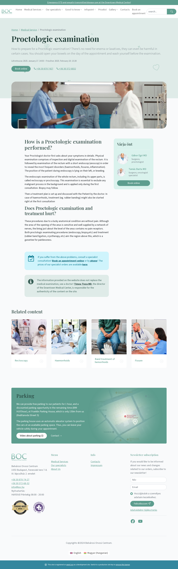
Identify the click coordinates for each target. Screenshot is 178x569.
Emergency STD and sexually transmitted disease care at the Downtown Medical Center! (89, 2)
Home (19, 9)
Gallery (112, 9)
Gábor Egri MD (139, 155)
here (84, 264)
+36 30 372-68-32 (20, 483)
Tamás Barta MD (137, 169)
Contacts (125, 9)
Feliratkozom (142, 503)
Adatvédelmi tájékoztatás (143, 510)
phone (93, 261)
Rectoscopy (21, 360)
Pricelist (102, 9)
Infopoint (89, 9)
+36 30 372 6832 (66, 69)
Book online (21, 69)
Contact (56, 435)
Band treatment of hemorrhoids (105, 360)
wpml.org (69, 565)
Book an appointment (138, 11)
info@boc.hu (17, 487)
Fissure (139, 360)
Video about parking (31, 435)
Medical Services (32, 9)
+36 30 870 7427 (43, 69)
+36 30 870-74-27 (20, 479)
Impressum (96, 465)
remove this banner (123, 565)
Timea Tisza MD (83, 284)
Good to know (72, 9)
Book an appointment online (68, 261)
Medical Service (29, 30)
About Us (55, 469)
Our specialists (53, 9)
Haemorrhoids (62, 360)
